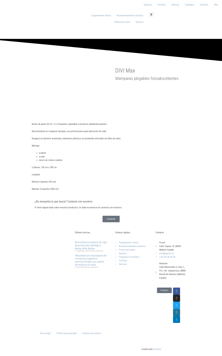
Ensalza (157, 349)
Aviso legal (45, 333)
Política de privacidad (66, 333)
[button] (151, 14)
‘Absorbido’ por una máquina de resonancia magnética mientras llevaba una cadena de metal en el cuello (90, 260)
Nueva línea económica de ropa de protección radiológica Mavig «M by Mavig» (91, 245)
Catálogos (189, 4)
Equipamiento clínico (101, 15)
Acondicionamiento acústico (130, 15)
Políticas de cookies (91, 333)
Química (139, 22)
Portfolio (162, 4)
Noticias (175, 4)
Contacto (204, 4)
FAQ (216, 4)
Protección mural (122, 22)
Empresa (148, 4)
